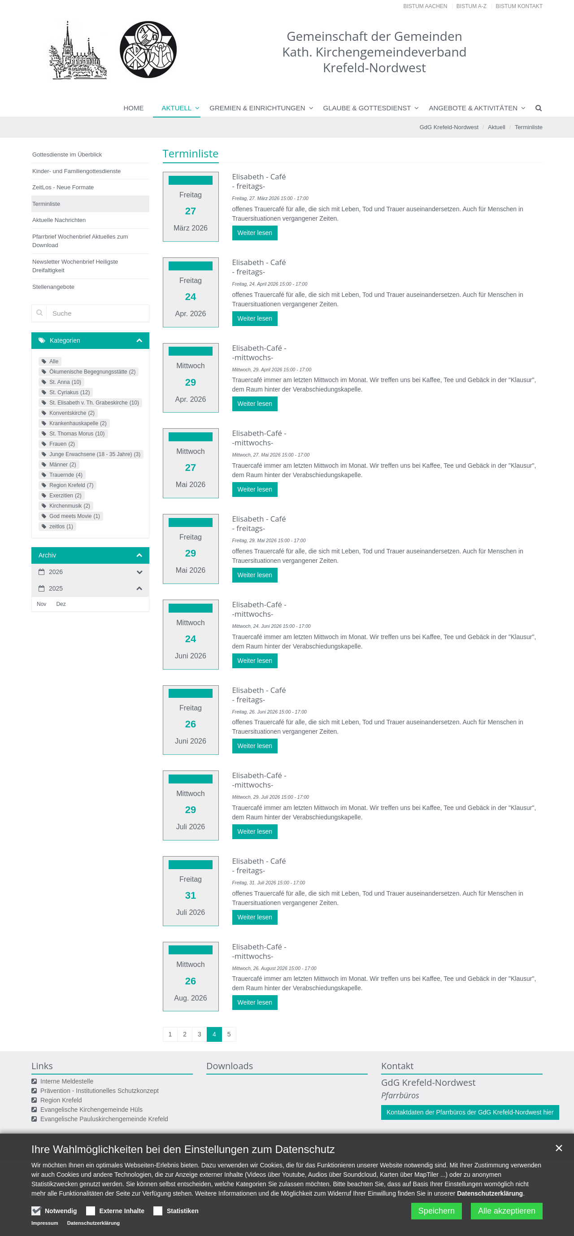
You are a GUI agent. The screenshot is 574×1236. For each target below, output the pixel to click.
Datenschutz (144, 1110)
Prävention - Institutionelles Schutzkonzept (99, 1054)
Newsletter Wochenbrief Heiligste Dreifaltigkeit (75, 266)
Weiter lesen (255, 232)
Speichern (436, 1210)
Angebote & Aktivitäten (473, 108)
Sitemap (207, 1110)
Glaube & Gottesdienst (367, 108)
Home (134, 108)
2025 (56, 588)
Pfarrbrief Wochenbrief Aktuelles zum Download (80, 241)
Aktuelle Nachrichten (59, 220)
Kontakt (179, 1110)
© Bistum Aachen (56, 1110)
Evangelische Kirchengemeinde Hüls (91, 1073)
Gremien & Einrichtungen (257, 108)
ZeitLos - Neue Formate (63, 187)
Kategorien (65, 340)
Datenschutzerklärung (490, 1193)
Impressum (103, 1110)
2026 (56, 571)
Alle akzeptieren (506, 1210)
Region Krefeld (61, 1064)
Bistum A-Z (472, 6)
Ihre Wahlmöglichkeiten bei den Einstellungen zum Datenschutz (183, 1149)
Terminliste (529, 127)
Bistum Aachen (426, 6)
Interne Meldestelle (66, 1045)
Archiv (47, 555)
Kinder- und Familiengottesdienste (76, 171)
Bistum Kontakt (519, 6)
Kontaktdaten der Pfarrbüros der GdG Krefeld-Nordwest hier (470, 1076)
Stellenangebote (53, 286)
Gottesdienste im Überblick (67, 154)
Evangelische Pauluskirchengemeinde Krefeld (104, 1083)
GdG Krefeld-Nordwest (449, 127)
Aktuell (177, 108)
